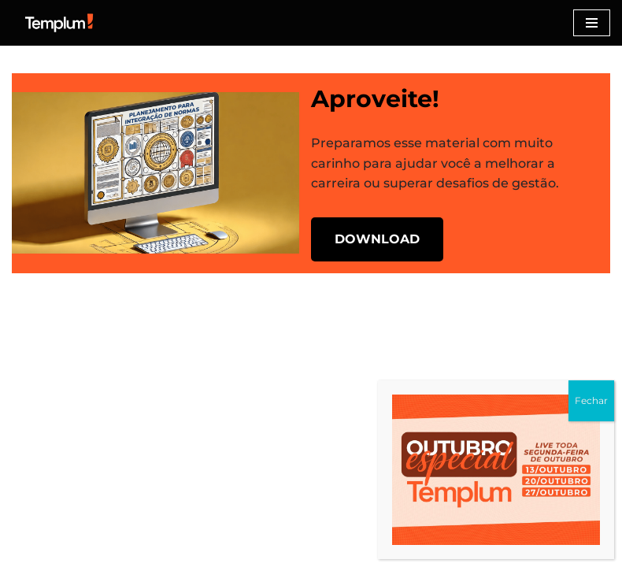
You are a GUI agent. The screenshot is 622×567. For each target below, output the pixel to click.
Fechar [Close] (591, 400)
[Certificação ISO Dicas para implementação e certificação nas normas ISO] (59, 23)
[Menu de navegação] (591, 22)
